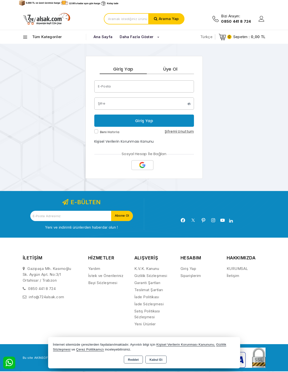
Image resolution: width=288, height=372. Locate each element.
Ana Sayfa (103, 36)
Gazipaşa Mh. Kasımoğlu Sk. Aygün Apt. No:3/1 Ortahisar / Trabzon (47, 275)
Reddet (133, 359)
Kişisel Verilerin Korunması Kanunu (124, 142)
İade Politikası (146, 297)
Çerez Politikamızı (90, 349)
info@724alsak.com (46, 297)
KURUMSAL (237, 269)
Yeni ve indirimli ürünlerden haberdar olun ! (81, 228)
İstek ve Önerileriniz (106, 276)
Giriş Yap (123, 69)
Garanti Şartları (147, 283)
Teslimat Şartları (148, 290)
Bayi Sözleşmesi (102, 283)
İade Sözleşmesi (149, 304)
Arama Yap (169, 18)
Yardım (94, 269)
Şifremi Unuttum (179, 132)
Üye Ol (170, 69)
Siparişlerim (191, 276)
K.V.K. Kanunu (146, 269)
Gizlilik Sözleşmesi (150, 276)
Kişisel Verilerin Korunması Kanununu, (185, 344)
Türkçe (206, 36)
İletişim (233, 276)
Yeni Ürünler (145, 324)
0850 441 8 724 (42, 289)
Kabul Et (155, 359)
